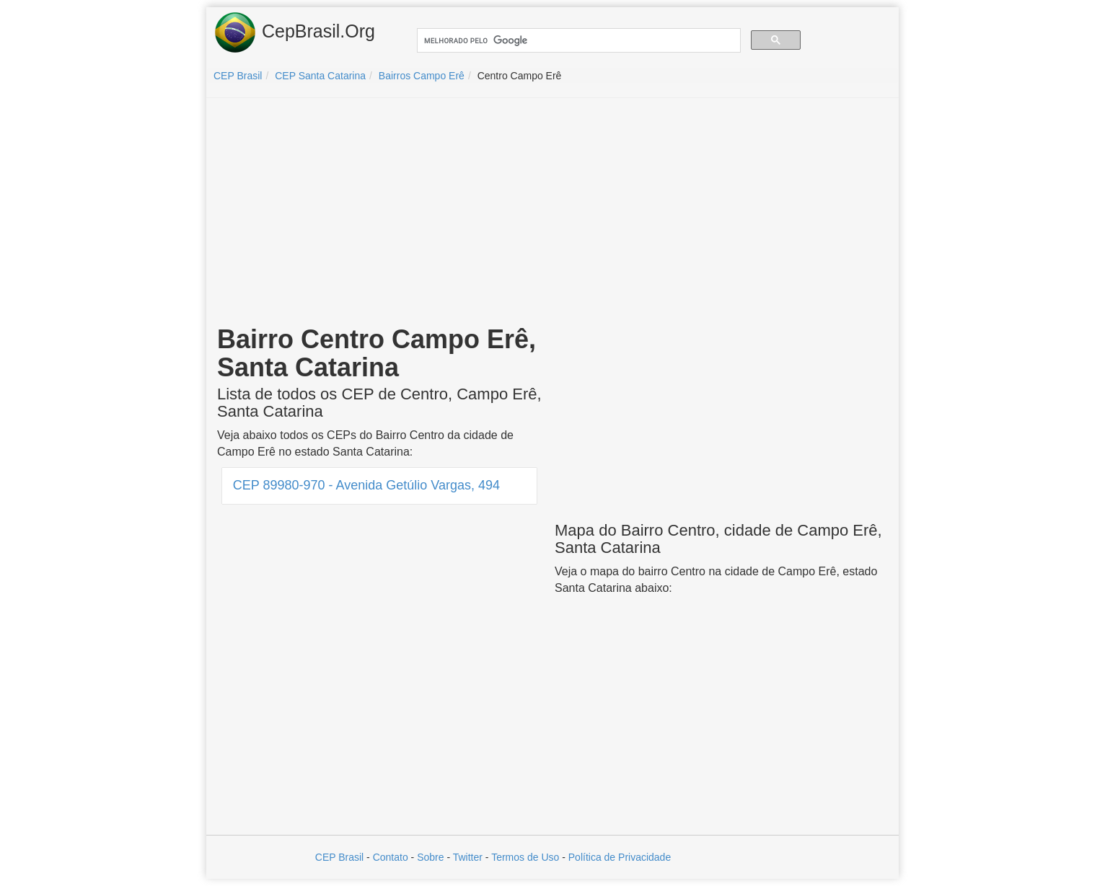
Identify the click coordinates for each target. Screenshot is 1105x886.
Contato (390, 857)
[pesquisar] (577, 40)
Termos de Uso (525, 857)
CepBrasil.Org (294, 32)
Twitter (468, 857)
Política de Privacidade (619, 857)
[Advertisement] (552, 213)
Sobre (430, 857)
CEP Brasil (339, 857)
